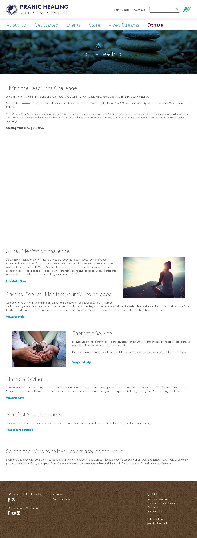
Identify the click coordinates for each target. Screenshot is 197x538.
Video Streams (124, 25)
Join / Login (121, 10)
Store (94, 25)
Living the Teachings (158, 499)
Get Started (46, 25)
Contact (139, 10)
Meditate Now (16, 281)
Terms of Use (154, 511)
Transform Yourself (19, 430)
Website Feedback (157, 523)
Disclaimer (153, 507)
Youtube (13, 513)
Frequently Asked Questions (162, 503)
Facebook (8, 499)
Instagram (13, 499)
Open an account (63, 499)
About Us (16, 25)
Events (74, 25)
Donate (155, 25)
